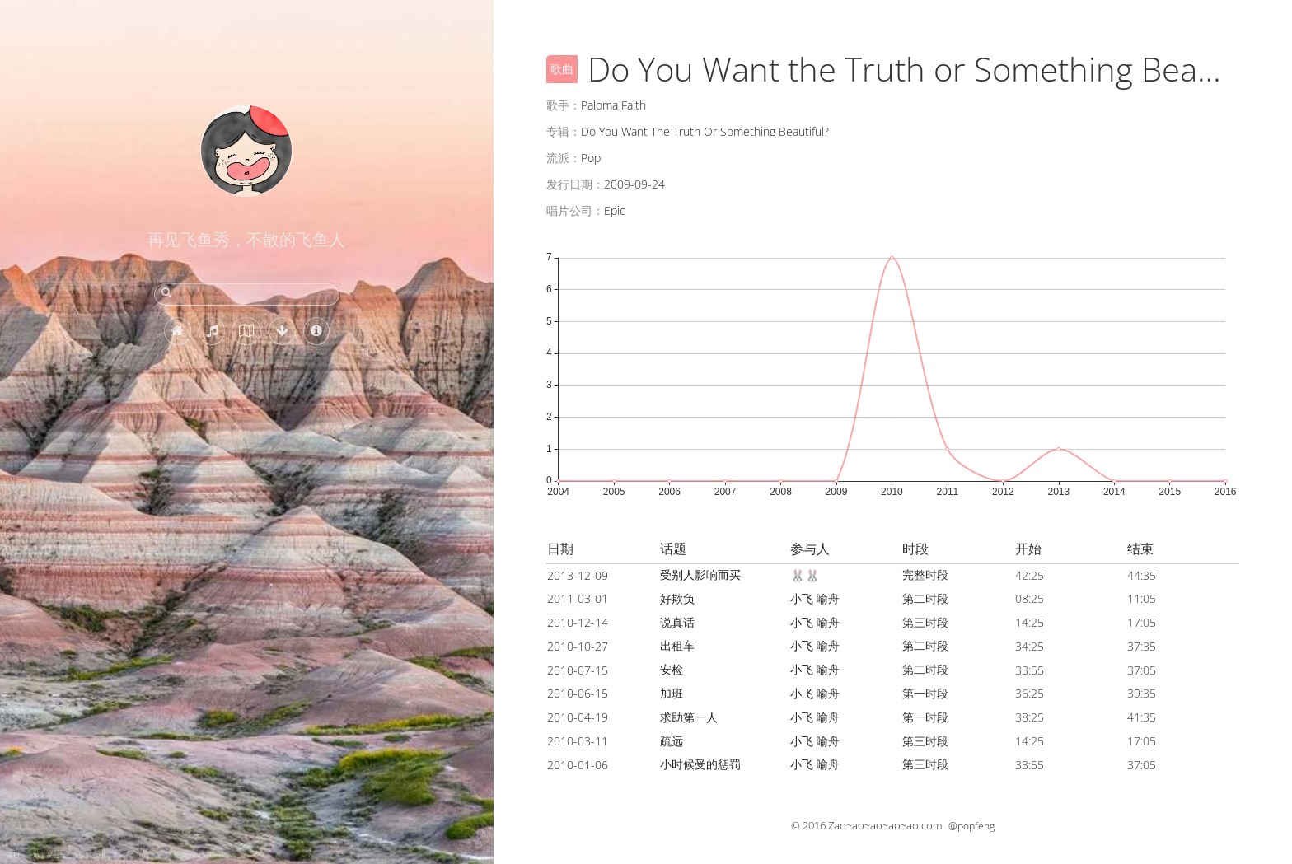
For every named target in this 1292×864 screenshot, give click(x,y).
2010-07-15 (577, 670)
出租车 (677, 645)
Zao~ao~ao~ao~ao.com (885, 825)
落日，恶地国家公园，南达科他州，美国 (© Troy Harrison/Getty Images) (113, 854)
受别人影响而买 (700, 574)
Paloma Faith (613, 105)
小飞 (801, 598)
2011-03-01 (577, 598)
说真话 (677, 622)
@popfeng (971, 826)
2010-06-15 (577, 693)
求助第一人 (689, 717)
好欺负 (677, 598)
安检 (671, 669)
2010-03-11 (577, 741)
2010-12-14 (577, 622)
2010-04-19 (577, 717)
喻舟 (828, 598)
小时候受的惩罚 (700, 764)
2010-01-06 (577, 765)
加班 (671, 693)
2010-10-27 (577, 646)
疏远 (671, 741)
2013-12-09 (577, 575)
